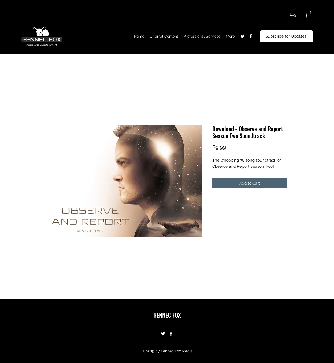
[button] (309, 14)
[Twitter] (242, 36)
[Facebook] (250, 36)
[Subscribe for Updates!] (286, 36)
